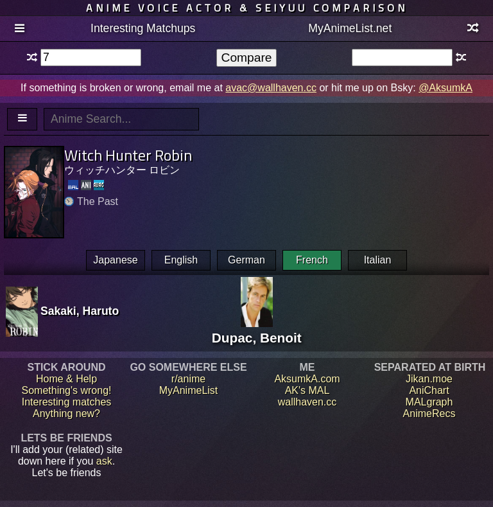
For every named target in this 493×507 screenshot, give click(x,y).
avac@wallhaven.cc (270, 87)
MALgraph (429, 401)
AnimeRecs (429, 413)
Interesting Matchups (143, 28)
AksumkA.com (307, 378)
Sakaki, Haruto (79, 311)
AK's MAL (307, 390)
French (312, 259)
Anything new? (66, 413)
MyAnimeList (188, 390)
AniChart (429, 390)
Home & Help (66, 378)
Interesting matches (67, 401)
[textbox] (90, 57)
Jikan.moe (429, 378)
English (181, 259)
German (246, 259)
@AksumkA (445, 87)
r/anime (188, 378)
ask (104, 461)
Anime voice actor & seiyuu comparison (247, 7)
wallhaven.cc (307, 401)
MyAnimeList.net (350, 28)
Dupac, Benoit (257, 330)
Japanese (115, 259)
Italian (378, 259)
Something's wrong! (66, 390)
